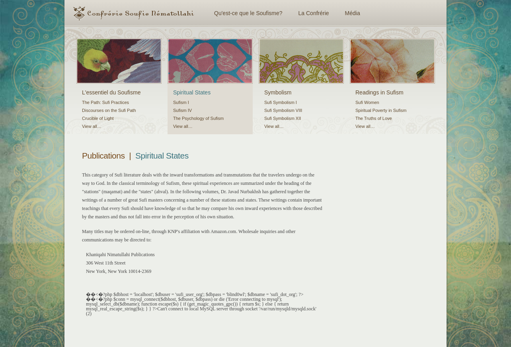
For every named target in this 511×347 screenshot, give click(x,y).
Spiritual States (192, 92)
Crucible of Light (98, 118)
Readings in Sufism (379, 92)
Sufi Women (367, 102)
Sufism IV (182, 110)
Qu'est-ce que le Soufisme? (248, 13)
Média (352, 13)
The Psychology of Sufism (198, 118)
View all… (91, 126)
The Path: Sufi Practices (105, 102)
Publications (103, 155)
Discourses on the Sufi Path (109, 110)
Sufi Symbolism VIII (283, 110)
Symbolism (277, 92)
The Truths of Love (373, 118)
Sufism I (181, 102)
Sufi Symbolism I (280, 102)
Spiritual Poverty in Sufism (380, 110)
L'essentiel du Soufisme (111, 92)
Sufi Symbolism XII (282, 118)
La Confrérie (313, 13)
